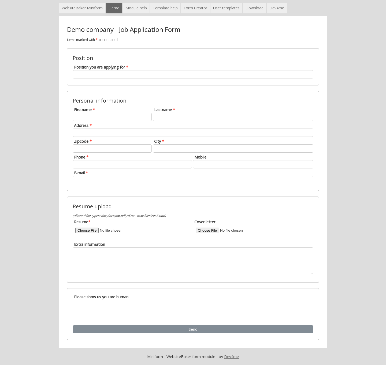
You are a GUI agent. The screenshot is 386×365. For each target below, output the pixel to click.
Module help (136, 7)
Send (193, 329)
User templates (226, 7)
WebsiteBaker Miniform (82, 7)
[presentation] (115, 312)
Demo (114, 7)
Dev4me (276, 7)
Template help (165, 7)
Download (254, 7)
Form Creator (195, 7)
